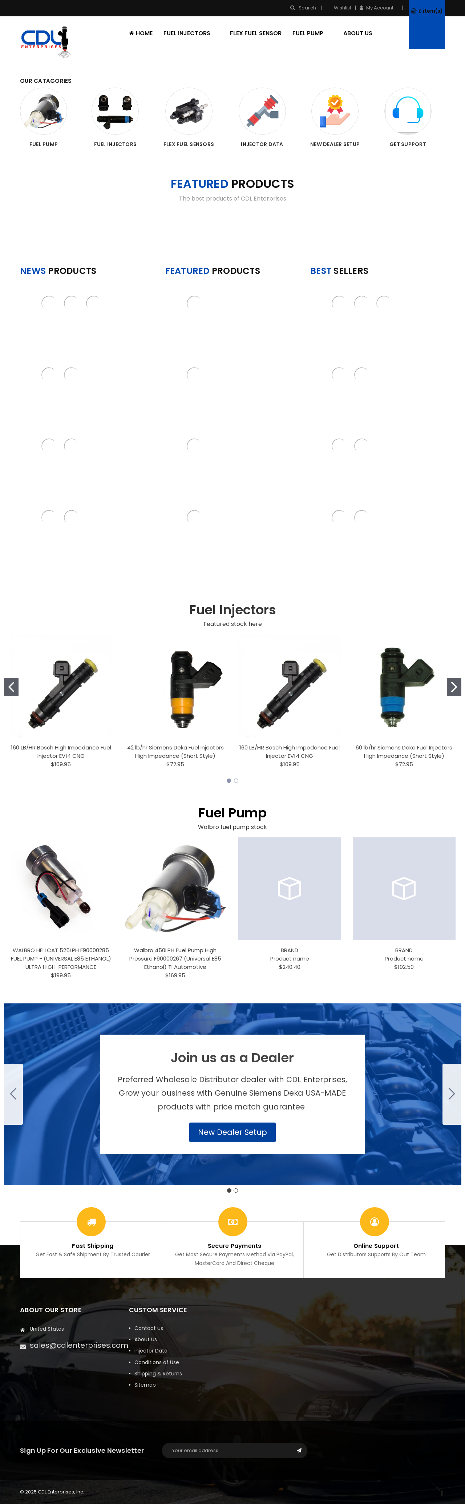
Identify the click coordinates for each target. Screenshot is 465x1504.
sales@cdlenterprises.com (79, 1345)
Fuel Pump (312, 33)
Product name (289, 958)
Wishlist (338, 7)
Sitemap (145, 1384)
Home (141, 33)
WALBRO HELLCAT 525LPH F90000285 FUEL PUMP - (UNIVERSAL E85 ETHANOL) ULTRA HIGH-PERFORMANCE (61, 958)
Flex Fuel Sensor (256, 33)
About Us (357, 33)
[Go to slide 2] (454, 687)
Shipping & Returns (158, 1373)
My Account (379, 7)
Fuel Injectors (191, 33)
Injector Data (150, 1350)
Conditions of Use (156, 1362)
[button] (232, 1132)
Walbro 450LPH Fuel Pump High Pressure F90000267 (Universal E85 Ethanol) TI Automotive (175, 958)
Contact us (148, 1328)
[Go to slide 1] (11, 687)
